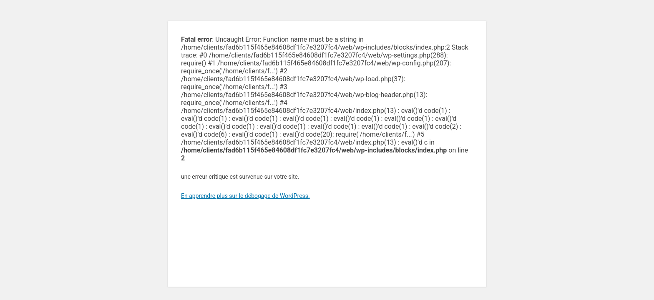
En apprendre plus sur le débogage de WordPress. (245, 195)
